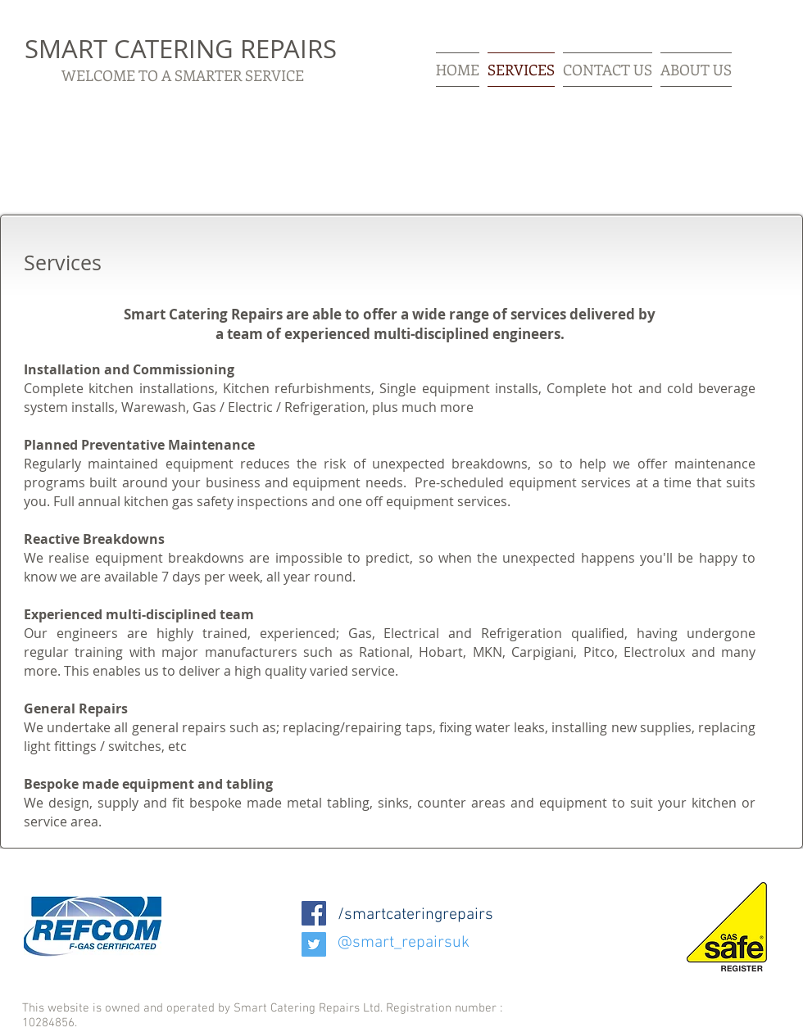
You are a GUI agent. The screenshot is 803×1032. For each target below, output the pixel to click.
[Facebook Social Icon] (314, 913)
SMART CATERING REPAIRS (181, 49)
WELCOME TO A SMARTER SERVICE (182, 75)
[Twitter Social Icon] (314, 944)
